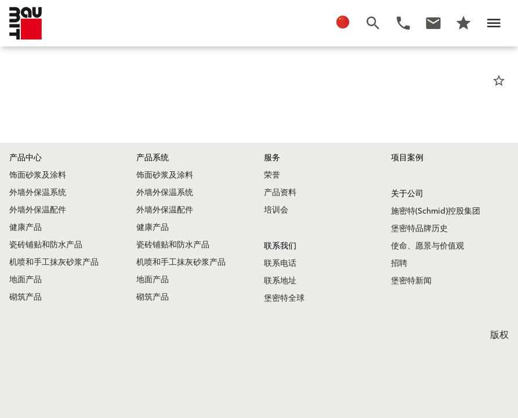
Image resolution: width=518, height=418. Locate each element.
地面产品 (25, 280)
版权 (499, 335)
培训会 (276, 210)
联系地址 (280, 281)
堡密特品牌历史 (419, 229)
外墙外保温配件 (37, 210)
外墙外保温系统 (37, 193)
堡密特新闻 (411, 281)
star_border (499, 81)
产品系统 (152, 158)
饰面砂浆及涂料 (37, 175)
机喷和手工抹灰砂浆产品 (54, 262)
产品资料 (280, 193)
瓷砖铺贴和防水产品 (45, 245)
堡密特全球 (284, 298)
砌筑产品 (25, 297)
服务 (272, 158)
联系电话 (280, 264)
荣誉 (272, 175)
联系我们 (280, 246)
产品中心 (25, 158)
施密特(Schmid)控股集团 (435, 211)
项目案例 (407, 158)
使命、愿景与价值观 (427, 246)
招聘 (399, 264)
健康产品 (25, 228)
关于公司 (407, 194)
